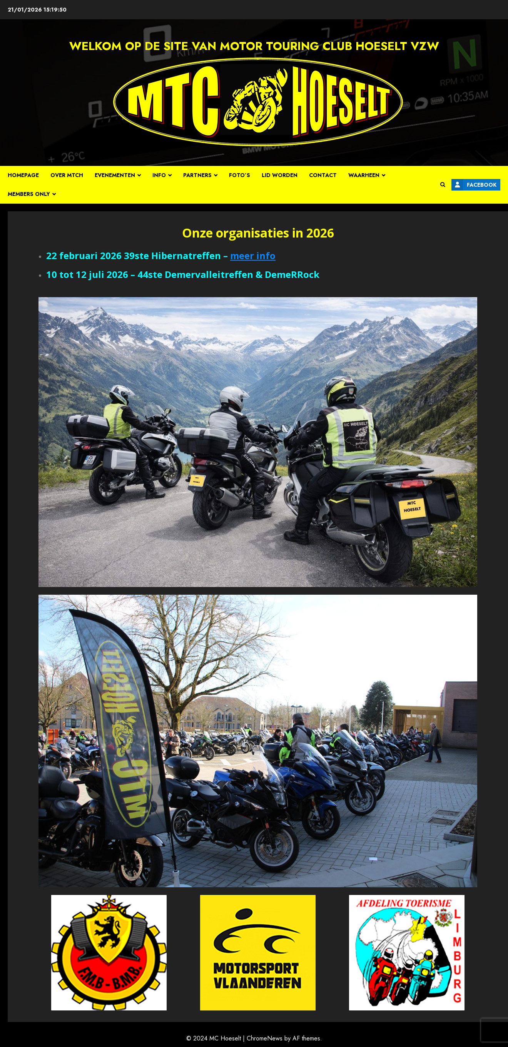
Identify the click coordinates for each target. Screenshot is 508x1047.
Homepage (23, 175)
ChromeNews (264, 1038)
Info (159, 175)
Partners (197, 175)
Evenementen (115, 175)
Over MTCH (66, 175)
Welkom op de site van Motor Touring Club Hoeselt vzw (254, 46)
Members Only (29, 194)
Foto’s (239, 175)
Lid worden (279, 175)
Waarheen (363, 175)
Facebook (473, 185)
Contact (323, 175)
